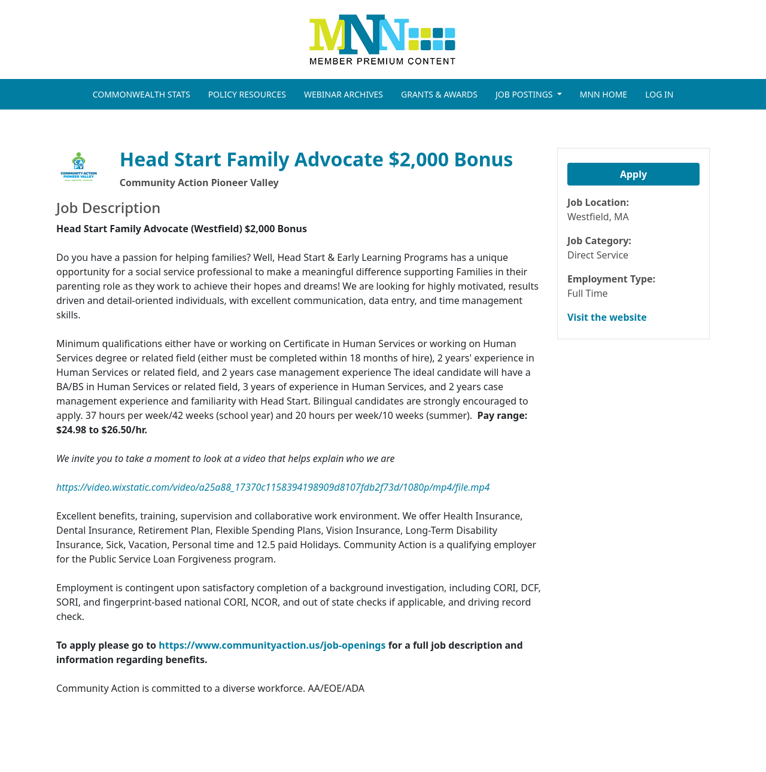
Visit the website (607, 317)
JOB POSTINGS (525, 94)
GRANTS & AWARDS (439, 94)
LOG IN (659, 94)
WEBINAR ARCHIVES (343, 94)
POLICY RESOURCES (247, 94)
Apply (633, 174)
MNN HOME (603, 94)
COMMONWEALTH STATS (141, 94)
